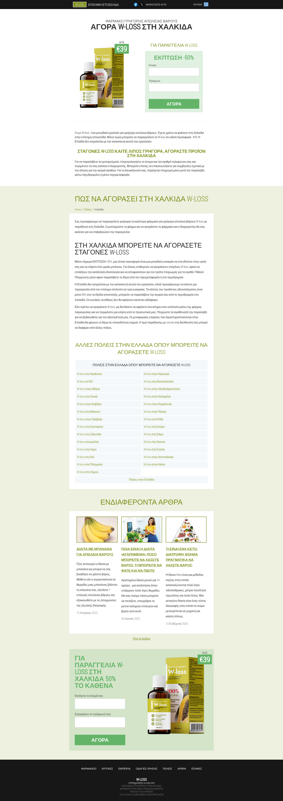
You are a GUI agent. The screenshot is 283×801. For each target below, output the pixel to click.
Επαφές (196, 768)
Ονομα (152, 65)
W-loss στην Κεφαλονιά (158, 404)
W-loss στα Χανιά (87, 396)
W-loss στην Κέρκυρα (156, 374)
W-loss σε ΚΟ (85, 381)
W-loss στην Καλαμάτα (157, 396)
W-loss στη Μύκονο (88, 411)
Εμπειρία (124, 768)
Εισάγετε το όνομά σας (89, 695)
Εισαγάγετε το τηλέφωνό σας (93, 714)
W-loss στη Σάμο (153, 434)
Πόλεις (167, 768)
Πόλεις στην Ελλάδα (141, 479)
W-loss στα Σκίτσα (154, 442)
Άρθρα (182, 768)
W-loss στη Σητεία (154, 449)
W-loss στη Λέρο (87, 449)
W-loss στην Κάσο (154, 464)
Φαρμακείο (88, 768)
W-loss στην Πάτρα (155, 411)
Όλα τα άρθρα (141, 638)
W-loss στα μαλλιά (88, 442)
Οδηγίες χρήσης (146, 768)
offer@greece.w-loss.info (142, 782)
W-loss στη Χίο (85, 457)
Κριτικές (107, 768)
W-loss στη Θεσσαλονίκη (159, 381)
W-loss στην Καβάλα (89, 404)
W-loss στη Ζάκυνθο (89, 434)
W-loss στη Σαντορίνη (90, 426)
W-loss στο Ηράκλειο (89, 374)
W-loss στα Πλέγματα (90, 464)
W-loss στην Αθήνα (88, 389)
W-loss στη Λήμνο (87, 472)
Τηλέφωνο (154, 81)
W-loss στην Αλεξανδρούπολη (162, 389)
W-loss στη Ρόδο (153, 419)
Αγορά (174, 104)
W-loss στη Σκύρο (154, 426)
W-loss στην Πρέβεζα (89, 419)
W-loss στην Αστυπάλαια (159, 457)
